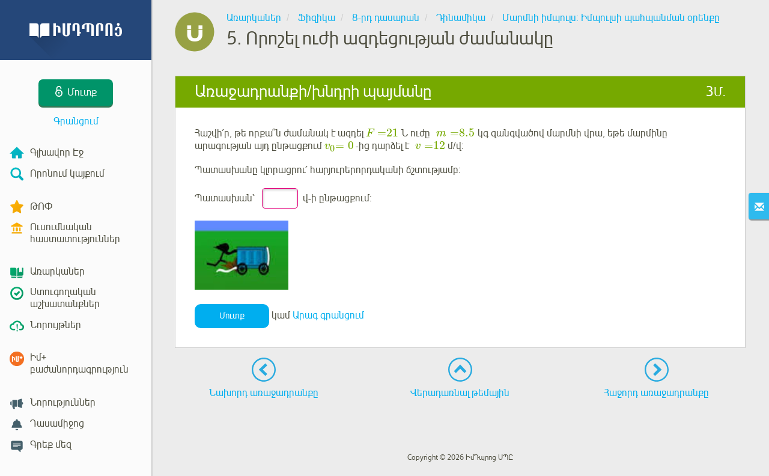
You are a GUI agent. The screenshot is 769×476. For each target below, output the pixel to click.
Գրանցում (76, 121)
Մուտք (232, 316)
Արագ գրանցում (328, 316)
